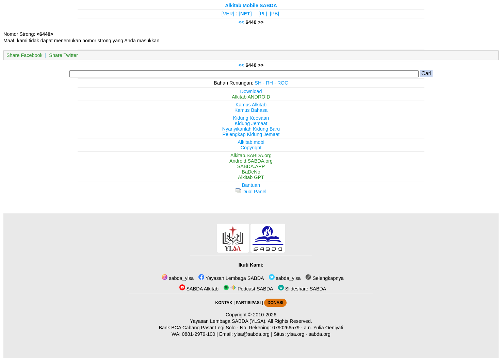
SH (258, 83)
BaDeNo (251, 172)
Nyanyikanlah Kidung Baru (251, 129)
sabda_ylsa (178, 278)
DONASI (275, 302)
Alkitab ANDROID (251, 97)
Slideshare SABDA (302, 288)
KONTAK (223, 302)
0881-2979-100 (198, 334)
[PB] (274, 13)
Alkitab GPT (251, 177)
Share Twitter (63, 55)
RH (269, 83)
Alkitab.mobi (251, 142)
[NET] (245, 13)
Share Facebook (24, 55)
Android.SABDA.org (251, 161)
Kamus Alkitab (251, 104)
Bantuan (251, 185)
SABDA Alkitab (198, 288)
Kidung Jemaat (251, 123)
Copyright (251, 147)
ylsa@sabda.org (252, 334)
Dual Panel (251, 191)
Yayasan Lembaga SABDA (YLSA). (228, 321)
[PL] (262, 13)
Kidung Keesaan (251, 118)
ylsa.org (295, 334)
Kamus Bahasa (251, 110)
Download (251, 91)
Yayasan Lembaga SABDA (231, 278)
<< (241, 22)
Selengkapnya (324, 278)
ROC (282, 83)
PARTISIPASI (248, 302)
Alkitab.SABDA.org (251, 155)
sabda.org (319, 334)
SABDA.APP (251, 166)
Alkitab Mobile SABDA (251, 5)
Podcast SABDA (248, 288)
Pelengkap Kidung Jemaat (250, 134)
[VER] (228, 13)
